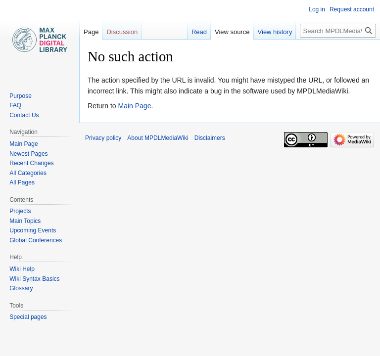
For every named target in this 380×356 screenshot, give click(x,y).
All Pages (22, 182)
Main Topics (25, 221)
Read (199, 32)
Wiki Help (22, 269)
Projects (20, 211)
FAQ (15, 105)
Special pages (28, 316)
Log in (317, 9)
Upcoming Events (32, 230)
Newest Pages (28, 153)
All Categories (28, 173)
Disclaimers (209, 137)
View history (275, 32)
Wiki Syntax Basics (34, 278)
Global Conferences (35, 240)
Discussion (122, 32)
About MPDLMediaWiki (157, 137)
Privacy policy (103, 137)
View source (232, 32)
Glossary (21, 288)
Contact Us (24, 115)
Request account (352, 9)
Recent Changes (31, 163)
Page (91, 32)
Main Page (134, 106)
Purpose (20, 95)
